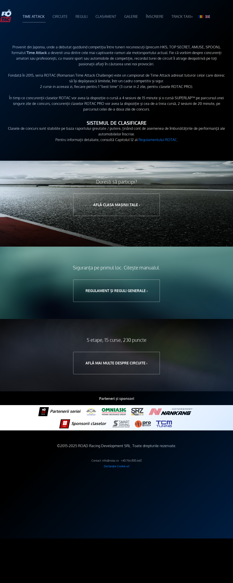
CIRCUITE (60, 16)
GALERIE (131, 16)
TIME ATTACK (34, 16)
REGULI (82, 16)
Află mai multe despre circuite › (116, 363)
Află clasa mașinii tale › (116, 205)
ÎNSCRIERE (155, 16)
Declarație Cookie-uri (116, 466)
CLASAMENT (105, 16)
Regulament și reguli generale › (117, 290)
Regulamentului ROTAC (157, 139)
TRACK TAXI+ (182, 16)
